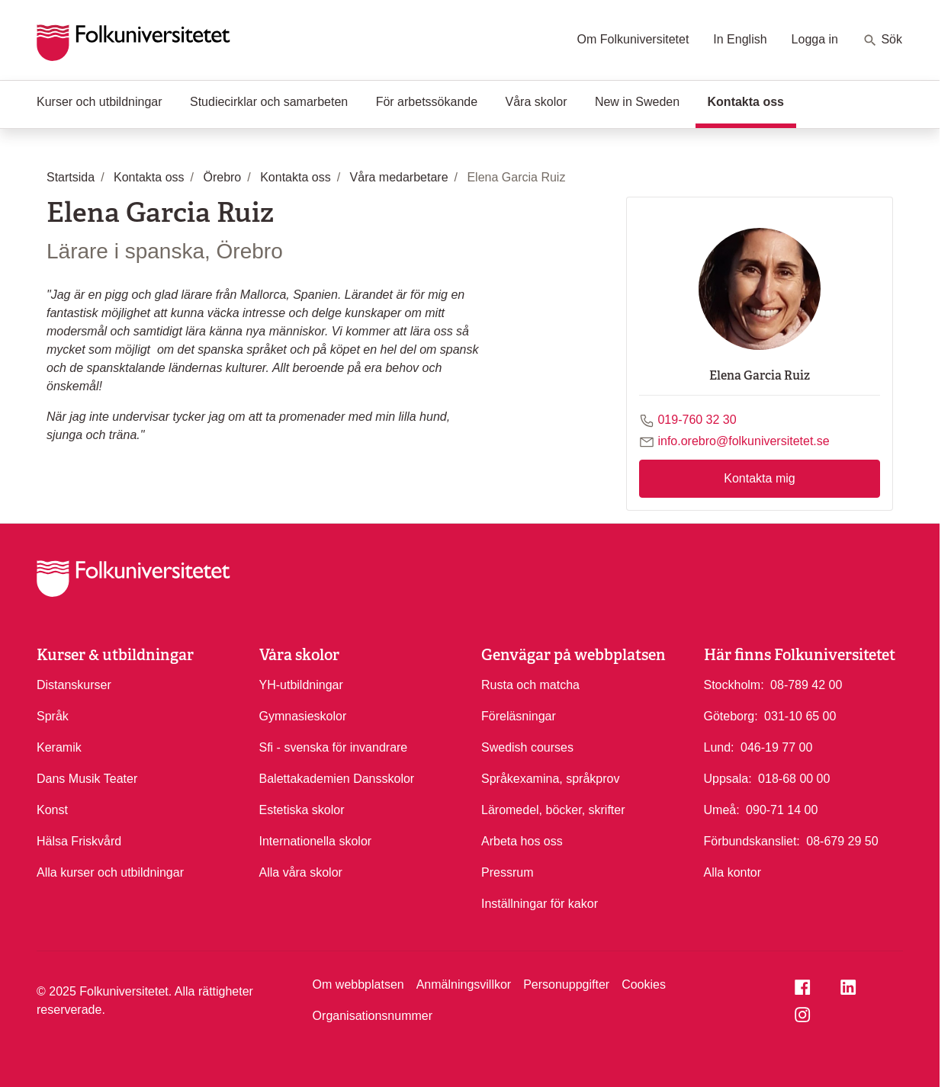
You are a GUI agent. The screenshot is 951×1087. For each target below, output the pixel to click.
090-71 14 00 (782, 808)
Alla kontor (733, 872)
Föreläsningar (518, 716)
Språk (53, 716)
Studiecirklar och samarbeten (269, 101)
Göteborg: (731, 716)
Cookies (644, 984)
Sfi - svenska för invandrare (333, 747)
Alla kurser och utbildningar (110, 872)
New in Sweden (637, 101)
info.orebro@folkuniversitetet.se (743, 440)
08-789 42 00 (806, 683)
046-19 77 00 (776, 746)
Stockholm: (734, 684)
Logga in (815, 39)
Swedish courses (527, 747)
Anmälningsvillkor (464, 984)
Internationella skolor (315, 841)
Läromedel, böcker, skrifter (553, 809)
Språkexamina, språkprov (550, 778)
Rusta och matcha (530, 684)
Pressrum (507, 872)
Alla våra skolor (300, 872)
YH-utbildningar (301, 684)
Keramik (59, 747)
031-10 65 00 (800, 715)
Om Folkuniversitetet (633, 39)
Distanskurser (74, 684)
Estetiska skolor (302, 809)
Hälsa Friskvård (79, 841)
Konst (52, 809)
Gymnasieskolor (303, 716)
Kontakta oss (752, 100)
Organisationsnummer (372, 1015)
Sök (882, 40)
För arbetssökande (426, 101)
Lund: (719, 747)
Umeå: (722, 809)
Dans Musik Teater (87, 778)
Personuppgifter (566, 984)
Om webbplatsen (358, 984)
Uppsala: (728, 778)
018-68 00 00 (794, 777)
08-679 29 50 (842, 840)
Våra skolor (536, 101)
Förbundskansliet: (752, 841)
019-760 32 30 (696, 419)
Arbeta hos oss (522, 841)
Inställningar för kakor (539, 903)
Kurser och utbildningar (99, 101)
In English (739, 39)
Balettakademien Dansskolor (337, 778)
